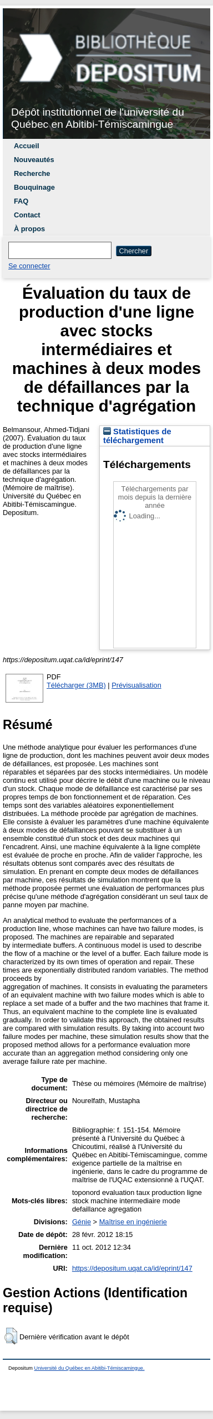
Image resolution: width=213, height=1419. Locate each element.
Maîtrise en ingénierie (133, 1222)
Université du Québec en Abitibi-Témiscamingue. (89, 1368)
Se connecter (29, 266)
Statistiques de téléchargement (137, 436)
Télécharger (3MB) (76, 685)
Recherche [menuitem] (32, 173)
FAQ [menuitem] (21, 201)
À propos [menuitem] (29, 229)
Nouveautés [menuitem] (34, 159)
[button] (10, 1336)
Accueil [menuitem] (26, 146)
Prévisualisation (136, 685)
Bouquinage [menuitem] (34, 187)
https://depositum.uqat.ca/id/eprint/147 (132, 1268)
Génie (81, 1222)
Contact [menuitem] (27, 215)
